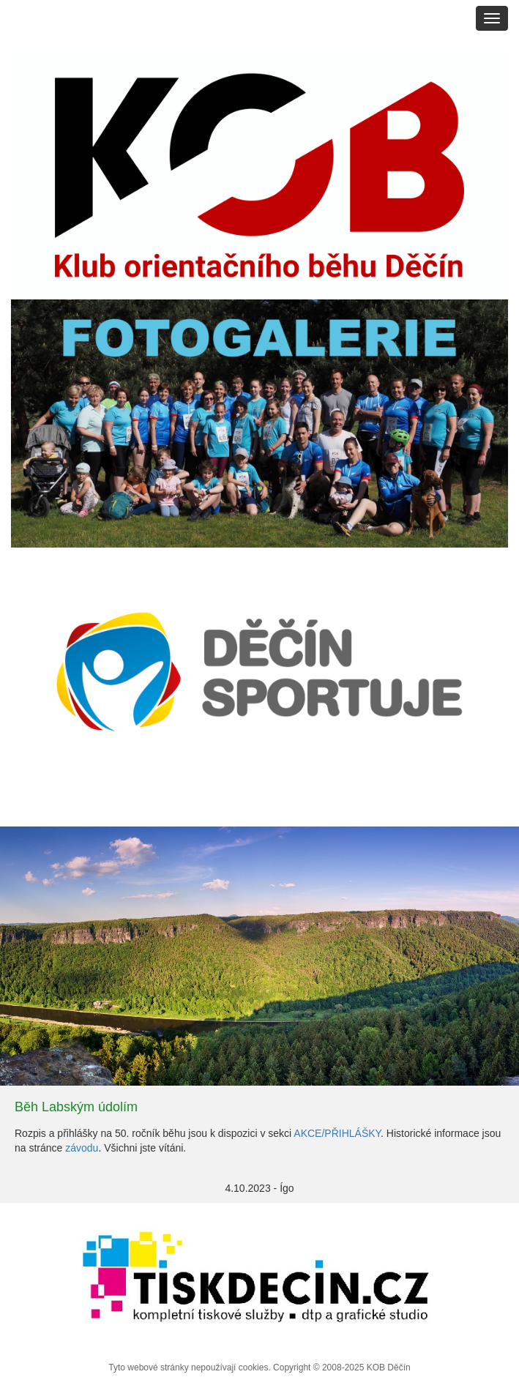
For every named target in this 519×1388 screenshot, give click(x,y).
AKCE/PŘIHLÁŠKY (337, 1133)
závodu (81, 1148)
